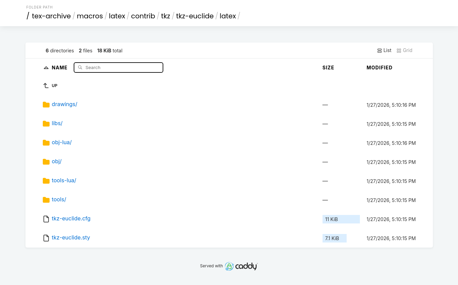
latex (117, 16)
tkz (165, 16)
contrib (143, 16)
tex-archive (51, 16)
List (384, 50)
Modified (380, 67)
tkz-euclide (195, 16)
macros (90, 16)
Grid (404, 50)
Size (328, 67)
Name (60, 67)
